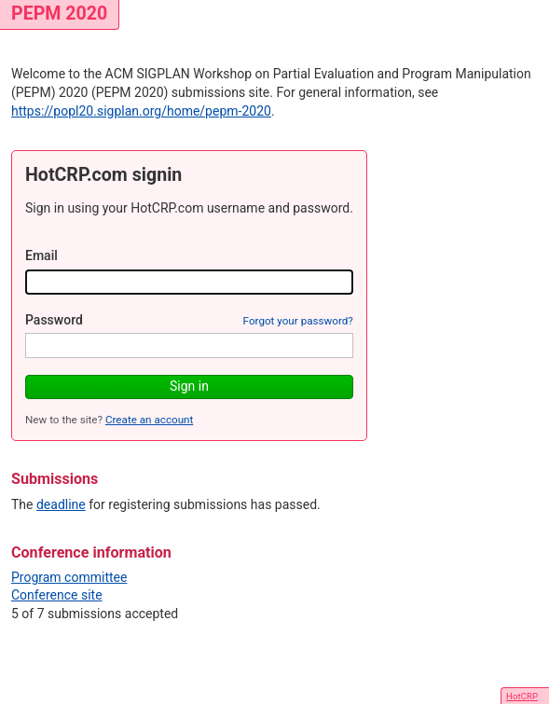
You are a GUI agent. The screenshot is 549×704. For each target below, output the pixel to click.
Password (54, 319)
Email (41, 255)
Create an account (149, 419)
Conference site (57, 594)
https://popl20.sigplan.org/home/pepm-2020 (141, 111)
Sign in (189, 386)
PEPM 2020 (59, 13)
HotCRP (522, 696)
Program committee (69, 577)
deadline (61, 504)
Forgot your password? (298, 320)
